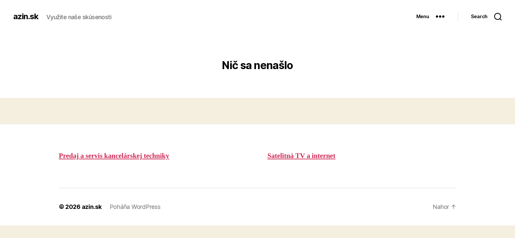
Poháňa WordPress (135, 206)
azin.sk (25, 16)
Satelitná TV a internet (301, 155)
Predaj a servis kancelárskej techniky (114, 155)
